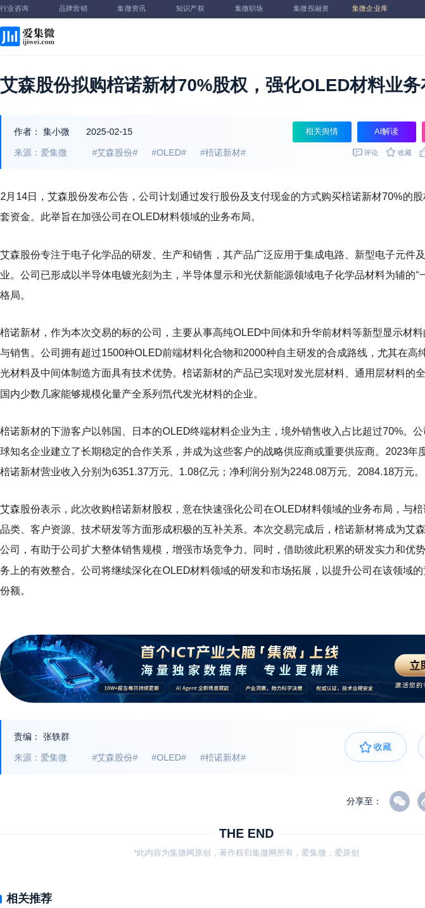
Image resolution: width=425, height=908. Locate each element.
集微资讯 (137, 9)
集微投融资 (313, 9)
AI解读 (386, 131)
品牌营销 (79, 9)
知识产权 (196, 9)
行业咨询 (20, 9)
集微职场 (255, 9)
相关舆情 (321, 131)
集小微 (56, 132)
